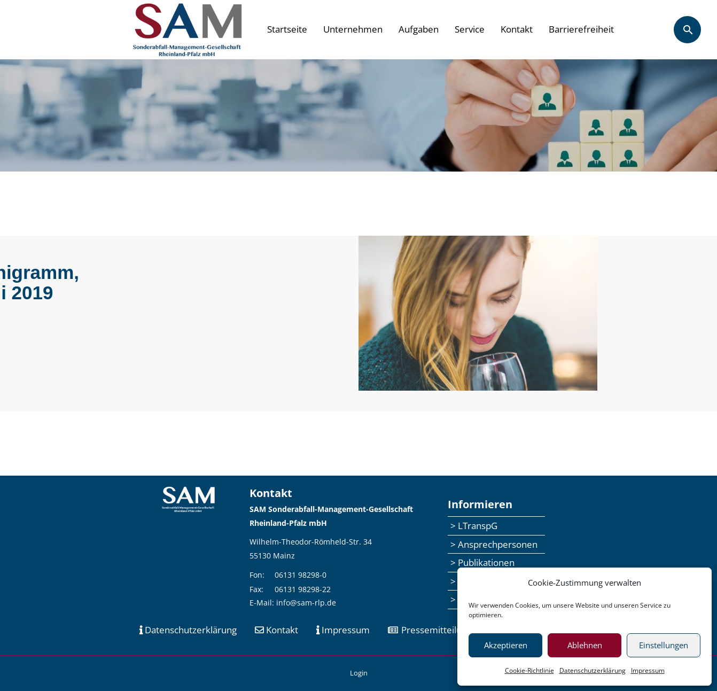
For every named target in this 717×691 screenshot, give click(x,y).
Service (470, 29)
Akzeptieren (505, 645)
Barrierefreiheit (581, 29)
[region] (358, 115)
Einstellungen (663, 645)
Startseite (287, 29)
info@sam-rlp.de (306, 602)
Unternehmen (353, 29)
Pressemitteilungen (435, 630)
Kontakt (517, 29)
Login (359, 673)
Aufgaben (419, 29)
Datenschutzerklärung (592, 670)
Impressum (648, 670)
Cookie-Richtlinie (529, 670)
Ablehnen (584, 645)
